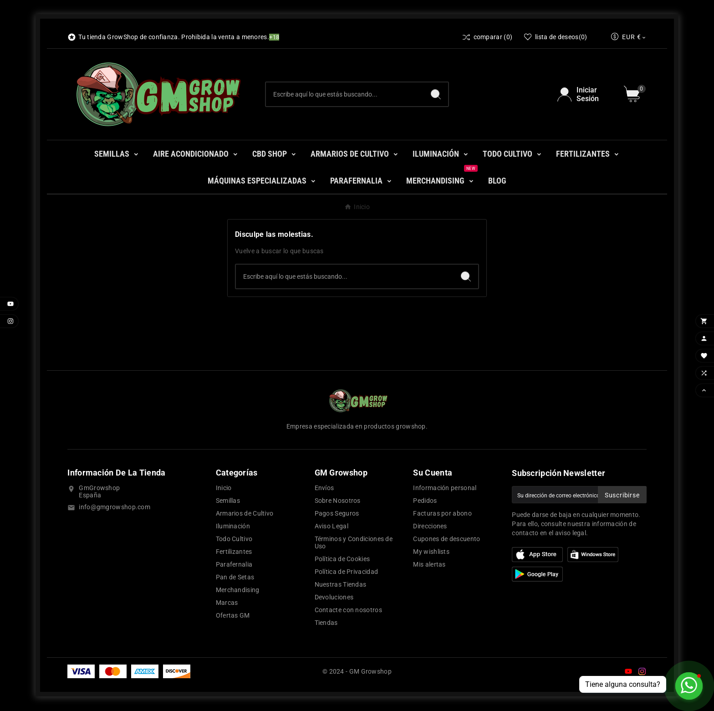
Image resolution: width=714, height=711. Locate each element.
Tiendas (326, 622)
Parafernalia (234, 564)
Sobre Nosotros (338, 500)
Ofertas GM (233, 615)
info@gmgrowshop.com (114, 507)
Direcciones (430, 526)
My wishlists (431, 551)
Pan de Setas (235, 577)
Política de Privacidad (346, 571)
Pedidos (425, 500)
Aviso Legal (331, 526)
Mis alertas (429, 564)
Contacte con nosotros (348, 610)
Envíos (324, 487)
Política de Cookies (342, 559)
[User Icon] (584, 94)
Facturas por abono (442, 513)
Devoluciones (334, 597)
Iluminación (233, 526)
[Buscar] (344, 94)
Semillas (228, 500)
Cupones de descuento (446, 538)
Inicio (224, 487)
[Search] (436, 94)
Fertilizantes (234, 551)
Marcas (227, 602)
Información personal (444, 487)
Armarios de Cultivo (245, 513)
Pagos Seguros (337, 513)
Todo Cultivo (234, 538)
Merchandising (238, 589)
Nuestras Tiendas (341, 584)
